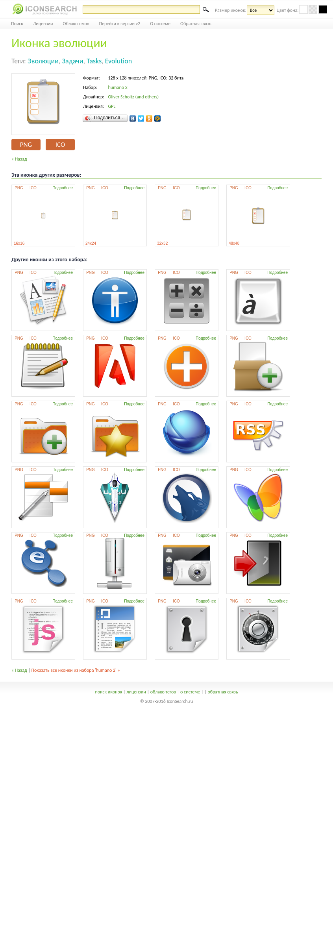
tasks (94, 61)
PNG (26, 144)
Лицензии (43, 23)
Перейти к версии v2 (120, 23)
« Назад (19, 159)
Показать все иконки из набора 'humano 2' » (75, 670)
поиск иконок (108, 692)
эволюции (43, 61)
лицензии (136, 692)
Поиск (17, 23)
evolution (118, 61)
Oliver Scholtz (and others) (133, 97)
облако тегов (163, 692)
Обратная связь (195, 23)
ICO (60, 144)
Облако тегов (76, 23)
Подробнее (62, 188)
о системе (190, 692)
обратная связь (222, 692)
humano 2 (117, 87)
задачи (72, 61)
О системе (160, 23)
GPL (111, 106)
